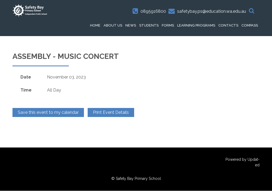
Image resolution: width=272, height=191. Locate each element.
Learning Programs (196, 25)
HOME (95, 25)
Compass (249, 25)
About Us (113, 25)
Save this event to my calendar (48, 112)
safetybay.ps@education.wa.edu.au (211, 11)
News (130, 25)
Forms (168, 25)
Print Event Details (111, 112)
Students (149, 25)
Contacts (228, 25)
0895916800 (153, 11)
